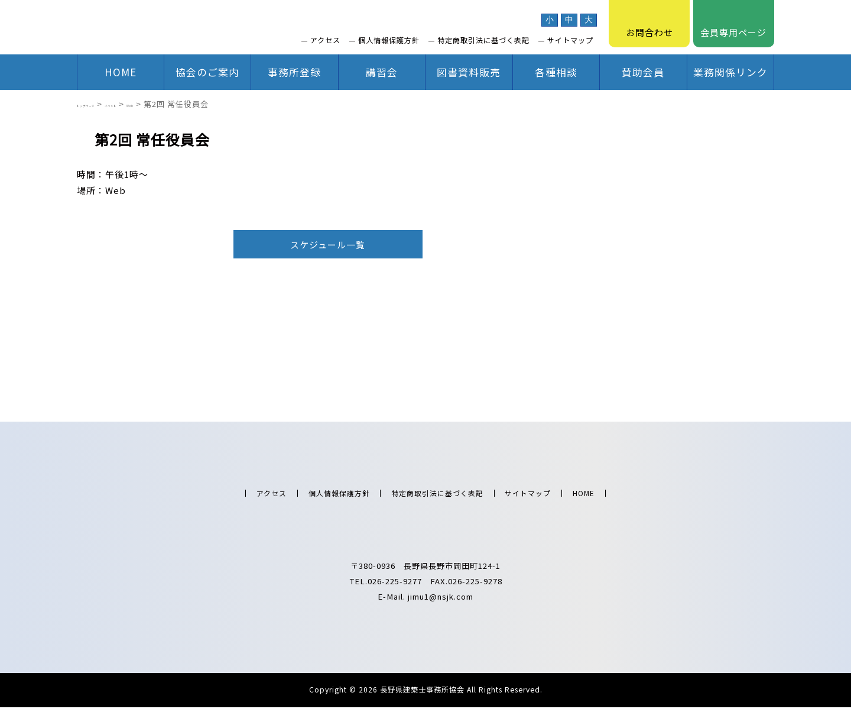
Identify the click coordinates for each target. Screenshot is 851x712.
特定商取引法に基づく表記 (483, 40)
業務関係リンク (730, 71)
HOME (121, 71)
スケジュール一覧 (327, 244)
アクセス (325, 40)
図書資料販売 (469, 71)
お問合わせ (649, 23)
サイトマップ (570, 40)
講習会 (382, 71)
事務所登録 (294, 71)
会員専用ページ (733, 23)
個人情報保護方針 (389, 40)
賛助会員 (643, 71)
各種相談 (556, 71)
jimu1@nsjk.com (440, 601)
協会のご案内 (207, 71)
